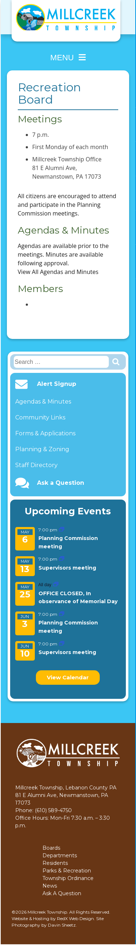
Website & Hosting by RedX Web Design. (53, 918)
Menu (68, 57)
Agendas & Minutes (43, 401)
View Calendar (68, 677)
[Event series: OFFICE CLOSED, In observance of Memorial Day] (55, 584)
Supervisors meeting (67, 568)
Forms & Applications (45, 433)
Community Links (40, 417)
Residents (55, 863)
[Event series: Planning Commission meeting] (61, 529)
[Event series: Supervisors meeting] (61, 559)
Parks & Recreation (66, 870)
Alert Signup (56, 384)
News (49, 886)
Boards (51, 848)
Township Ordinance (68, 878)
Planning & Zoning (42, 449)
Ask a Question (60, 483)
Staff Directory (36, 465)
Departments (59, 855)
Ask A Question (61, 893)
